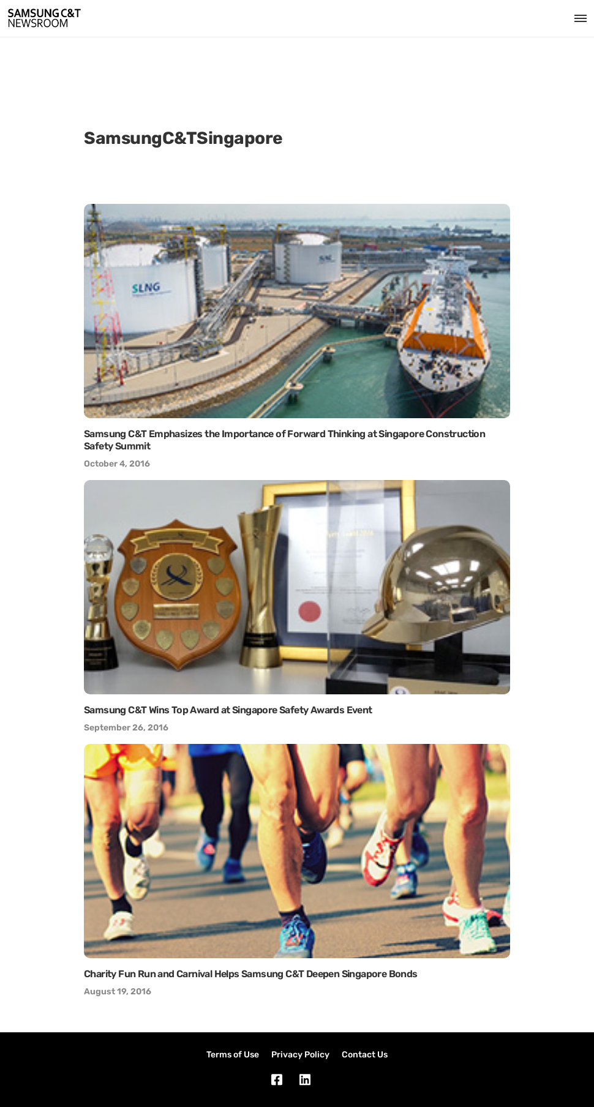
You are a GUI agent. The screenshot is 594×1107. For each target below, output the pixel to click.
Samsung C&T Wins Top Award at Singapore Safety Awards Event (228, 710)
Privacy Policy (300, 1054)
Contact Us (365, 1054)
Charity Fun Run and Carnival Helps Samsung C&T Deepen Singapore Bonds (251, 974)
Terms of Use (232, 1054)
